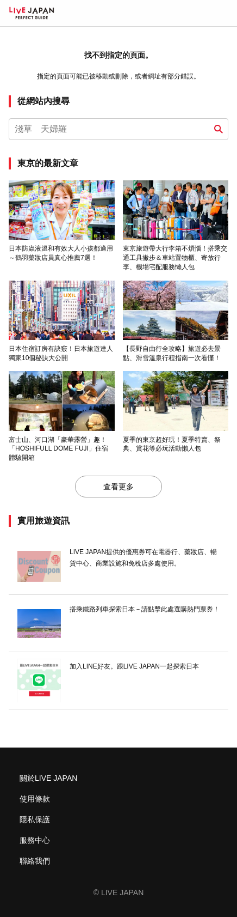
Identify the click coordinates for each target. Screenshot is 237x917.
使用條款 (35, 798)
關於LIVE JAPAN (48, 778)
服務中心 (35, 840)
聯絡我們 (35, 861)
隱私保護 (35, 819)
